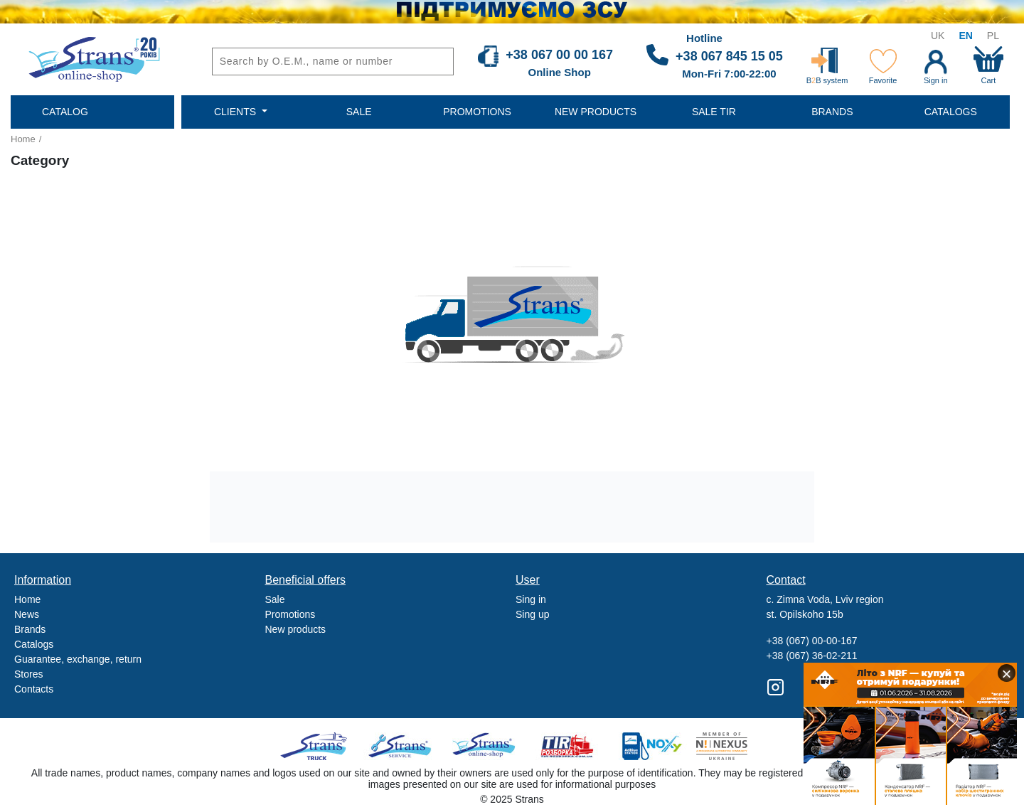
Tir (568, 746)
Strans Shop (485, 746)
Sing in (531, 599)
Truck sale (318, 746)
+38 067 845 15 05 (729, 56)
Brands (30, 629)
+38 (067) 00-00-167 (812, 640)
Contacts (33, 689)
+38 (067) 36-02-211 (812, 655)
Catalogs (33, 644)
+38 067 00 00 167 (559, 55)
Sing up (532, 614)
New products (295, 629)
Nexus (734, 746)
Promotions (290, 614)
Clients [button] (236, 111)
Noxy (651, 746)
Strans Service (401, 746)
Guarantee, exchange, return (78, 659)
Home (23, 139)
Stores (28, 674)
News (26, 614)
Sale (275, 599)
